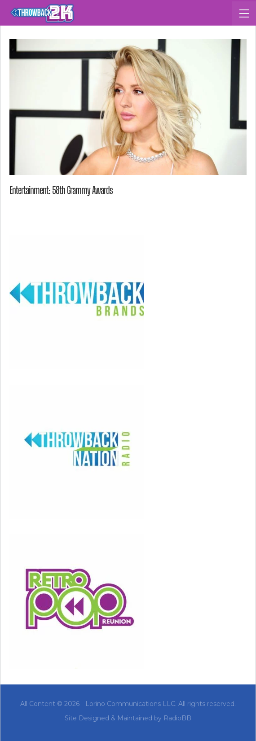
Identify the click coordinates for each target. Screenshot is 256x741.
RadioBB (177, 718)
